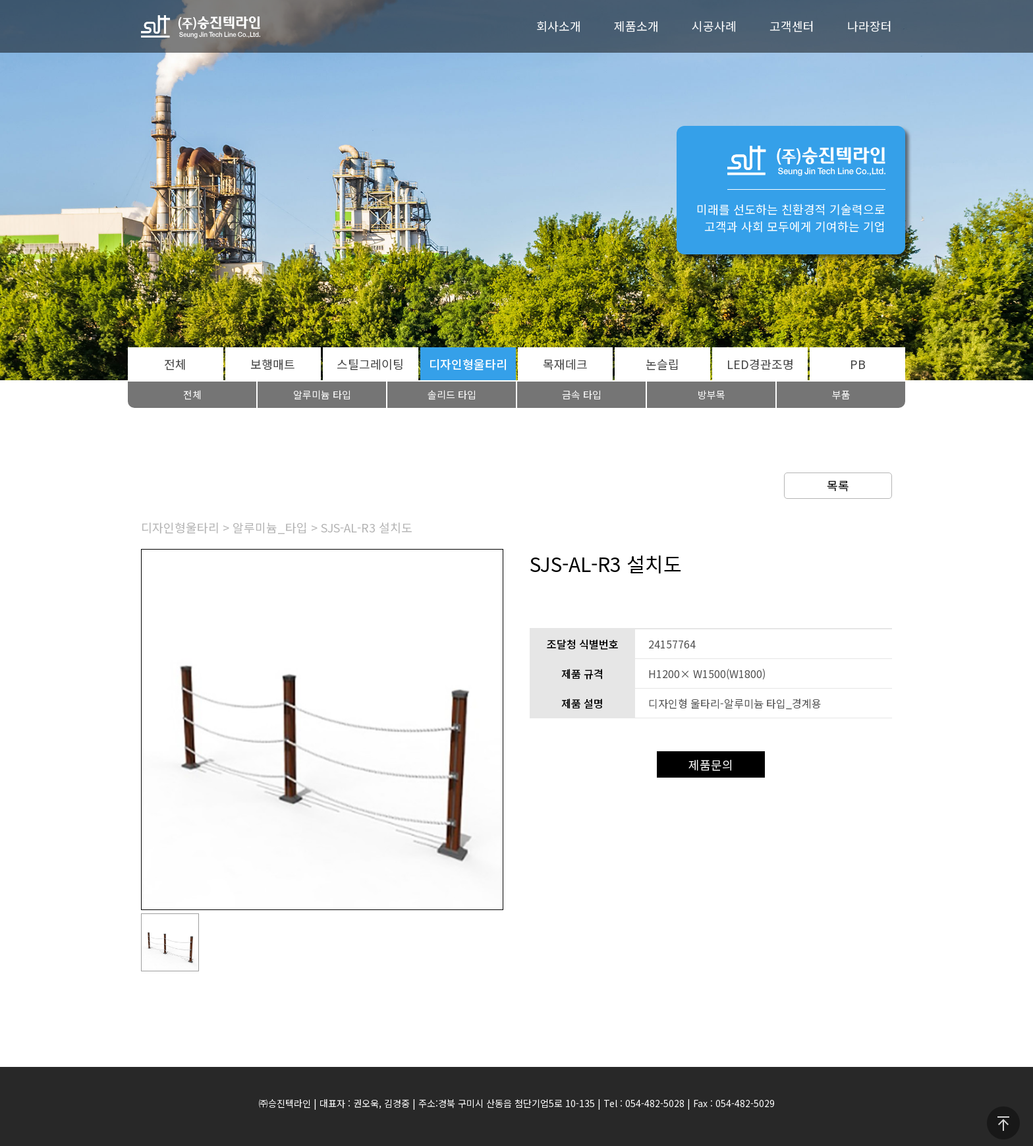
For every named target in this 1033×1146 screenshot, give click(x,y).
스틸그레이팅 (370, 363)
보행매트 (272, 363)
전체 (175, 363)
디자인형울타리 (468, 363)
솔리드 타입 (452, 394)
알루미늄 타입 (322, 394)
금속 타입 (581, 394)
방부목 (711, 394)
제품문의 (710, 764)
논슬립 (662, 363)
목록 (838, 485)
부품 (841, 394)
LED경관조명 (760, 363)
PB (858, 363)
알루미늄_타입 (270, 527)
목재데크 (565, 363)
